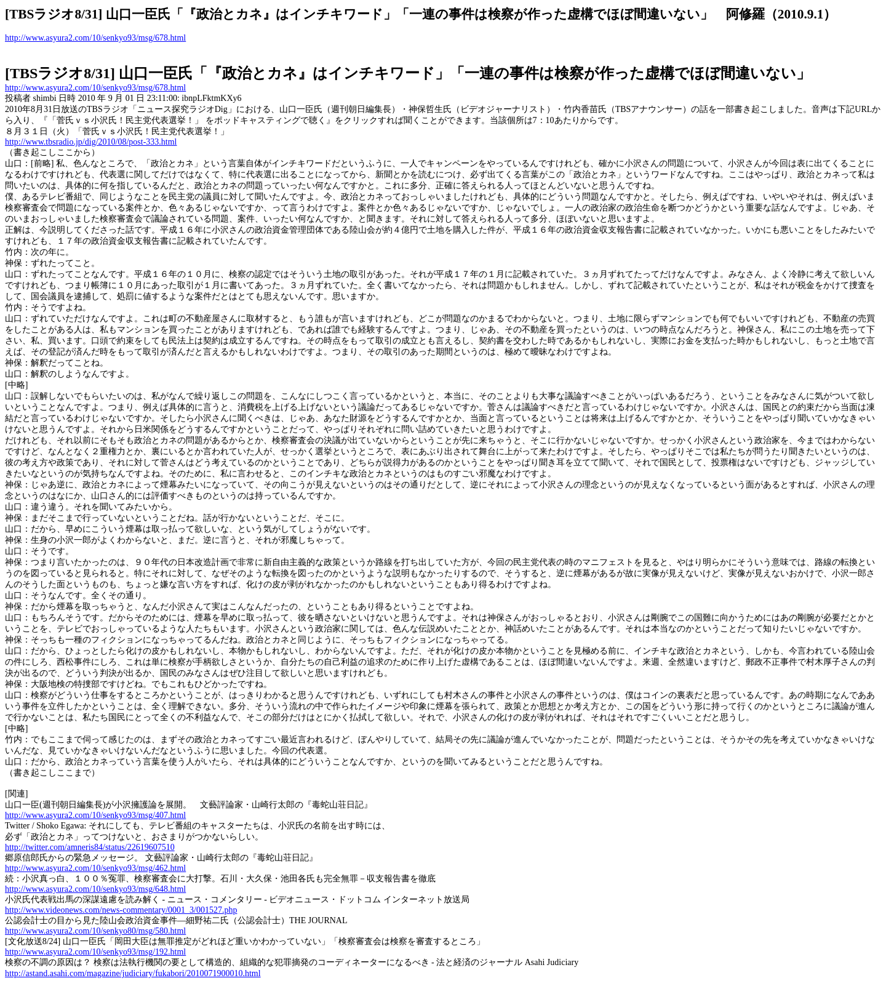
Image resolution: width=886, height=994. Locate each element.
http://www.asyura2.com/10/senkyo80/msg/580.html (95, 931)
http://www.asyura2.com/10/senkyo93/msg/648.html (95, 889)
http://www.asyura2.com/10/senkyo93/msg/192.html (95, 951)
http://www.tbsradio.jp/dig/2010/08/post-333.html (91, 141)
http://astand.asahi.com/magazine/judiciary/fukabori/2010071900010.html (133, 973)
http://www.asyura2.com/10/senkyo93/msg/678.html (95, 37)
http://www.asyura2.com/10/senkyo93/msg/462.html (95, 868)
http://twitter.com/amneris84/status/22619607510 (90, 847)
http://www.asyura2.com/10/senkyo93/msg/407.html (95, 815)
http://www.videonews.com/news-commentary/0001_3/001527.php (121, 910)
